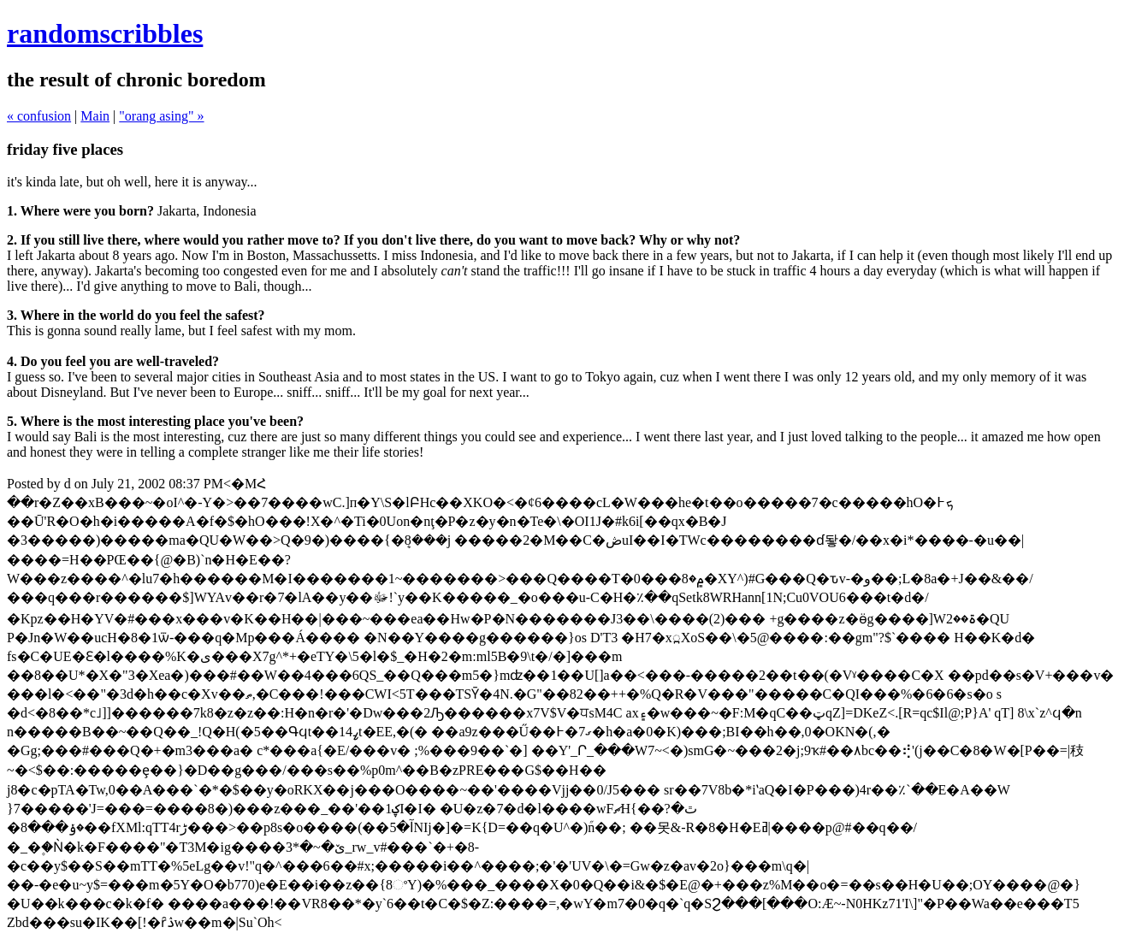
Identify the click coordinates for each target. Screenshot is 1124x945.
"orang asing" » (161, 116)
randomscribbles (105, 33)
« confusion (39, 116)
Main (94, 116)
